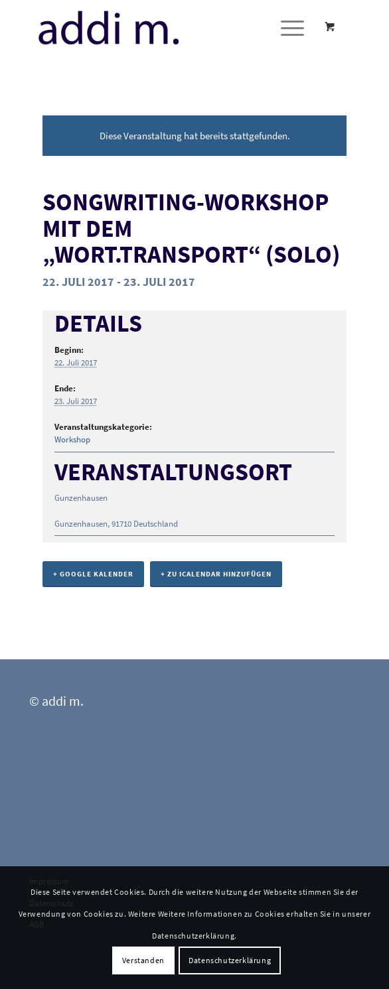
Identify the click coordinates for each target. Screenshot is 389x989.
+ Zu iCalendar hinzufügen (216, 573)
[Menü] (286, 27)
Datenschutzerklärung (230, 960)
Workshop (72, 439)
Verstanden (143, 960)
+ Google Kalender (93, 573)
